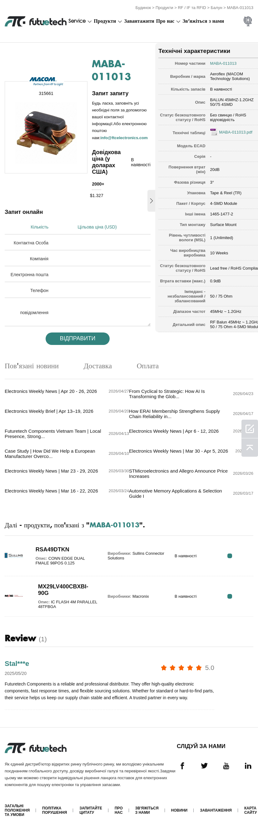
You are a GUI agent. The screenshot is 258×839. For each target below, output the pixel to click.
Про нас (165, 20)
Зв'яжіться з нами (203, 20)
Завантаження (216, 817)
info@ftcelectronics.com (124, 136)
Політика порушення (54, 817)
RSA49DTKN (50, 555)
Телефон (39, 289)
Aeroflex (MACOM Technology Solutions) (223, 75)
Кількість (39, 226)
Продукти (164, 7)
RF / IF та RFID (192, 7)
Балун (216, 7)
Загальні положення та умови (17, 816)
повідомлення (34, 311)
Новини (179, 817)
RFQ (233, 561)
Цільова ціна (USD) (97, 226)
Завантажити (139, 20)
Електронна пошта (29, 273)
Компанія (39, 257)
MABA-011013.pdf (229, 136)
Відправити (75, 337)
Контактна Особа (31, 241)
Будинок (143, 7)
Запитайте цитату (90, 817)
